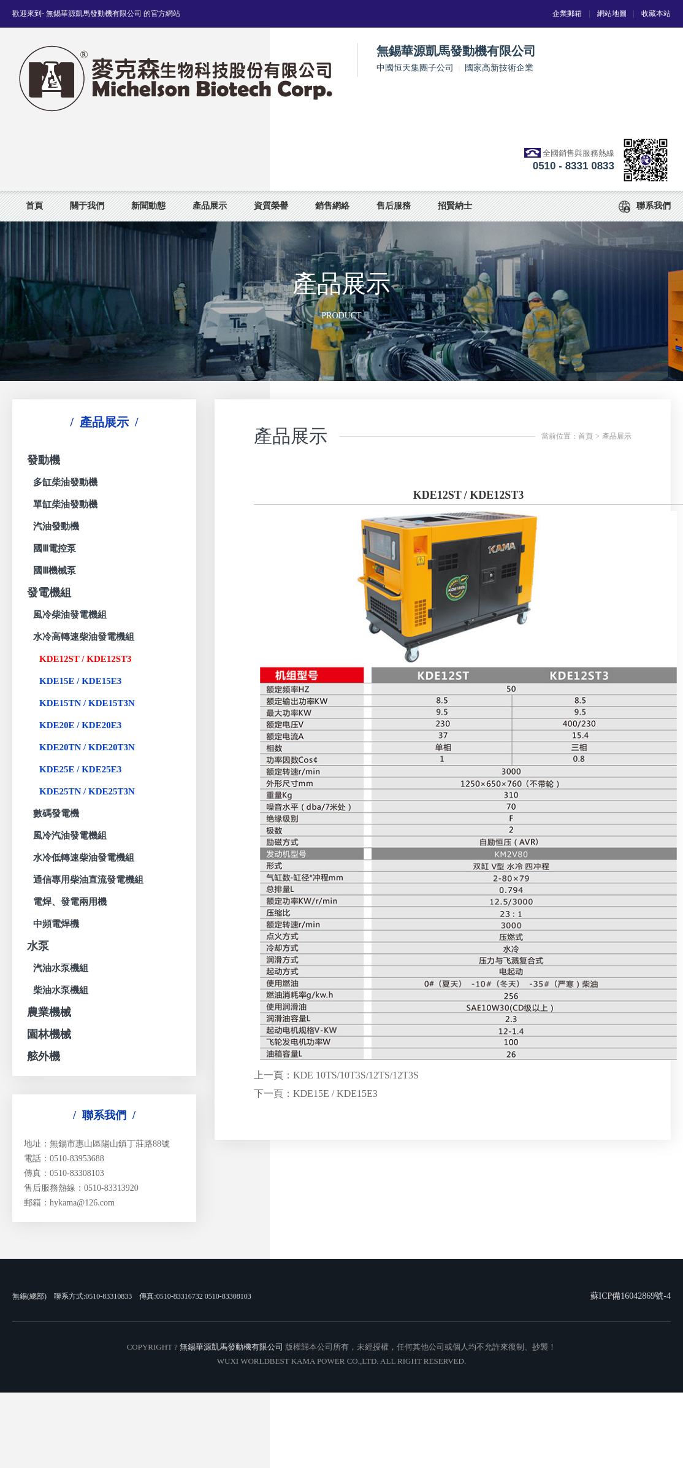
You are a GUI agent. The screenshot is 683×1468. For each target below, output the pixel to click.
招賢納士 (455, 205)
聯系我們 (645, 207)
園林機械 (49, 1034)
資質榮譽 (271, 205)
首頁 (34, 205)
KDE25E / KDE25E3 (80, 769)
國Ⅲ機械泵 (54, 570)
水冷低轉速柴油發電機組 (83, 858)
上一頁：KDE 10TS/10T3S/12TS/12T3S (336, 1075)
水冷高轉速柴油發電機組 (83, 637)
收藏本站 (656, 13)
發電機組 (49, 592)
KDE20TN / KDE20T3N (87, 747)
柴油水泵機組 (60, 990)
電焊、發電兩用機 (70, 902)
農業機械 (49, 1012)
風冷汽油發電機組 (70, 835)
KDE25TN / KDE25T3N (87, 791)
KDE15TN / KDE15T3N (87, 703)
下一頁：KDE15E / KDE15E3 (316, 1093)
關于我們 (87, 205)
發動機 (43, 460)
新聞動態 (148, 205)
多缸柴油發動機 (65, 482)
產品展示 (210, 205)
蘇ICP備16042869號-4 (630, 1296)
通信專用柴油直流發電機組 (88, 880)
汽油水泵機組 (60, 968)
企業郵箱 (567, 13)
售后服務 (393, 205)
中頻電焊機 (56, 924)
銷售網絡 (332, 205)
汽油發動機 (56, 526)
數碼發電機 (56, 813)
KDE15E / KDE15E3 (80, 681)
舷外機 (43, 1056)
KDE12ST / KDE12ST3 (85, 659)
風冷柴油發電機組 (70, 615)
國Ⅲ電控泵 (54, 548)
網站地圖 (612, 13)
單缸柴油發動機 (65, 504)
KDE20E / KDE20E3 (80, 725)
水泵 (38, 946)
